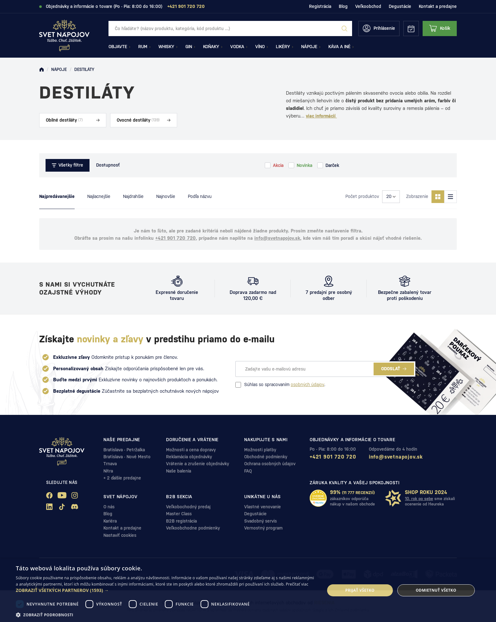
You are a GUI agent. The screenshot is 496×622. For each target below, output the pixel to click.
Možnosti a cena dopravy (191, 449)
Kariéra (110, 521)
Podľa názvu (200, 196)
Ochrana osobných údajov (269, 463)
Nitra (108, 470)
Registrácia (320, 6)
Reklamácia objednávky (189, 456)
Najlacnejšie (98, 196)
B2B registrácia (181, 521)
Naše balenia (178, 470)
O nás (109, 506)
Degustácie (400, 6)
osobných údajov (307, 384)
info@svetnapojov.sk (277, 238)
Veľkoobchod (368, 6)
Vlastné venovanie (262, 506)
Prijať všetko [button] (360, 590)
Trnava (110, 463)
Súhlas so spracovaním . (280, 385)
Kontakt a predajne (438, 6)
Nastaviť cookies (119, 535)
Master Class (179, 513)
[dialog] (248, 590)
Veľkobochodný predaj (188, 506)
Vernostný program (263, 527)
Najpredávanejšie (57, 196)
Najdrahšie (133, 196)
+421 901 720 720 (175, 238)
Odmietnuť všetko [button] (436, 590)
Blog (343, 6)
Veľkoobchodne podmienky (193, 527)
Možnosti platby (260, 449)
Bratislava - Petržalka (124, 449)
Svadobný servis (260, 521)
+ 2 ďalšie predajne (122, 477)
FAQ (248, 470)
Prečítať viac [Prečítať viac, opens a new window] (297, 584)
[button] (166, 590)
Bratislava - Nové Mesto (127, 456)
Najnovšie (165, 196)
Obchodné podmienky (265, 456)
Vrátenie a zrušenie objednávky (197, 463)
